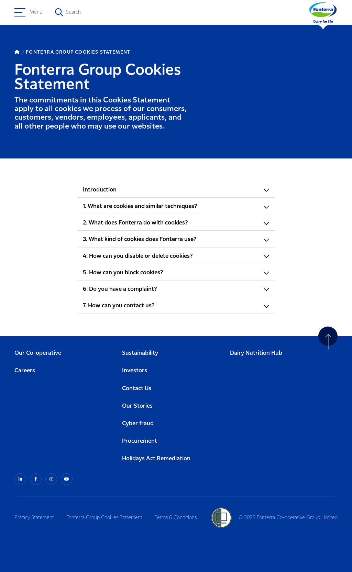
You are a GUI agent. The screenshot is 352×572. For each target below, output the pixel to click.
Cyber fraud (138, 424)
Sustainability (140, 353)
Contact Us (136, 389)
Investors (134, 371)
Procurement (139, 441)
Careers (24, 371)
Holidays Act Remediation (156, 459)
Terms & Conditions (176, 517)
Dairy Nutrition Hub (256, 353)
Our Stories (137, 406)
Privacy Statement (34, 517)
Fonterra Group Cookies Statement (104, 517)
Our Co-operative (37, 353)
